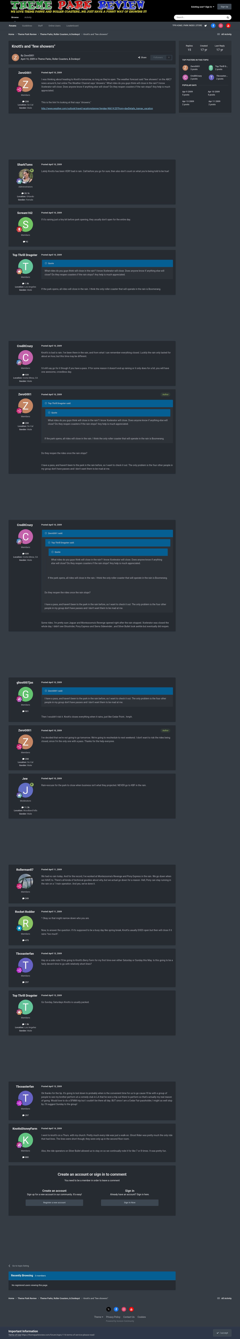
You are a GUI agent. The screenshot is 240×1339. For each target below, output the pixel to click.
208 (25, 101)
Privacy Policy (113, 1317)
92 (25, 241)
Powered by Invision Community (120, 1321)
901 (25, 711)
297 (25, 982)
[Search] (191, 17)
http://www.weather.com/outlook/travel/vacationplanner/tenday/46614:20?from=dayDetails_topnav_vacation (97, 108)
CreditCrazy (25, 346)
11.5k (25, 807)
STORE (199, 25)
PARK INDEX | (190, 25)
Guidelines (27, 25)
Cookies (142, 1317)
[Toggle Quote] (46, 263)
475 (25, 940)
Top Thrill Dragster (24, 255)
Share (142, 57)
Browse (15, 19)
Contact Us (129, 1317)
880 (25, 1157)
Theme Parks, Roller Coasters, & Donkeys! (59, 59)
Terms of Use (15, 1335)
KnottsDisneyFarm (25, 1128)
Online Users (54, 25)
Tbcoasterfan (25, 953)
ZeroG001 (29, 55)
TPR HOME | (178, 25)
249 (25, 898)
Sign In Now (129, 1202)
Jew (25, 778)
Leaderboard (72, 25)
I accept (222, 1333)
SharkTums (25, 164)
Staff (40, 25)
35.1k (25, 193)
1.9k (25, 283)
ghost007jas (25, 682)
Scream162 (25, 213)
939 (25, 374)
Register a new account (54, 1202)
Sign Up (224, 6)
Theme (98, 1317)
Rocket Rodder (25, 911)
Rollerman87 (24, 869)
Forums (12, 25)
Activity (28, 17)
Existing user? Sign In (202, 7)
